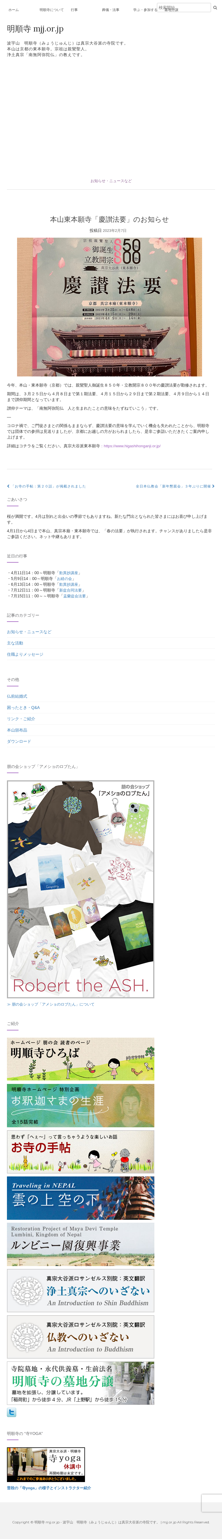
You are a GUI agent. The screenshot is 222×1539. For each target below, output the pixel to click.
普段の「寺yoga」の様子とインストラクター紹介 (52, 1488)
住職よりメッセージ (25, 654)
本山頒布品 (17, 730)
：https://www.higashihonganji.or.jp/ (132, 446)
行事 (74, 10)
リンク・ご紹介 (21, 718)
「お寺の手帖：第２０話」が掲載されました (46, 486)
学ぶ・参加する (145, 10)
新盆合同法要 (71, 590)
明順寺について (52, 10)
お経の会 (65, 578)
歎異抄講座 (69, 572)
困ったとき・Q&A (23, 707)
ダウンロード (19, 741)
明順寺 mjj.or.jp (37, 28)
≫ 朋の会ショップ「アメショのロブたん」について (54, 1004)
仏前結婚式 (17, 696)
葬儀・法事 (110, 10)
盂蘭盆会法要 (75, 596)
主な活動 (15, 643)
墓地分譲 (171, 10)
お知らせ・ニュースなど (111, 180)
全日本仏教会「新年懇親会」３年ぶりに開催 (175, 486)
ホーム (13, 10)
